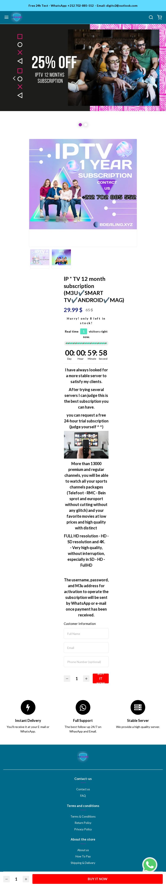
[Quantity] (77, 678)
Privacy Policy (83, 829)
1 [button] (80, 124)
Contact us (83, 789)
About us (83, 850)
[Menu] (6, 17)
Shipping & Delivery (83, 863)
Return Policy (83, 823)
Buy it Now (101, 678)
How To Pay (83, 856)
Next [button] (152, 78)
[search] (151, 17)
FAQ (83, 795)
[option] (83, 78)
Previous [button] (14, 78)
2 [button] (85, 124)
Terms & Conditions (83, 816)
